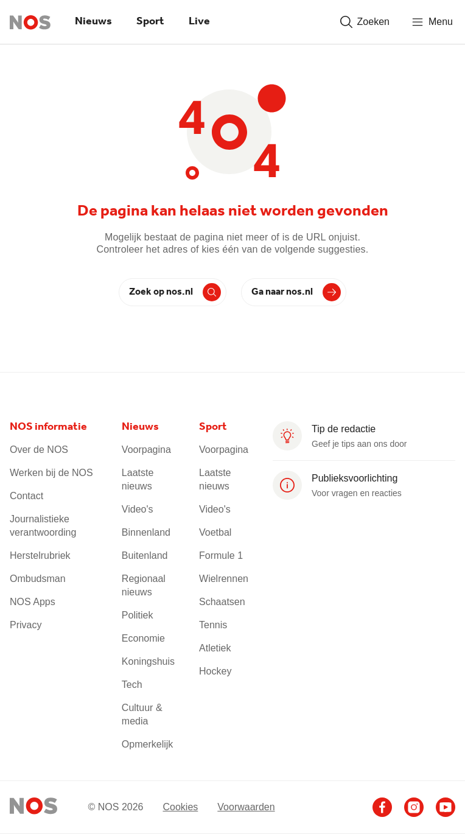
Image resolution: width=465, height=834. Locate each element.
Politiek (137, 615)
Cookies (180, 807)
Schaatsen (222, 602)
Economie (143, 638)
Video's (137, 509)
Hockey (215, 671)
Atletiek (215, 648)
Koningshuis (148, 661)
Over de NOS (39, 449)
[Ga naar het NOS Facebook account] (382, 807)
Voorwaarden (245, 807)
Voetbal (215, 532)
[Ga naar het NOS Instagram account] (414, 807)
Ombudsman (38, 578)
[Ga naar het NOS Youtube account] (445, 807)
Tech (132, 684)
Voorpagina (146, 449)
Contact (26, 496)
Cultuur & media (142, 714)
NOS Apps (32, 602)
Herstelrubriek (40, 555)
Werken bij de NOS (51, 473)
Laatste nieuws (137, 479)
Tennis (213, 625)
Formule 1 (221, 555)
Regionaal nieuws (144, 585)
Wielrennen (223, 578)
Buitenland (145, 555)
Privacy (25, 625)
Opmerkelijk (147, 744)
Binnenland (146, 532)
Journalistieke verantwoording (43, 526)
